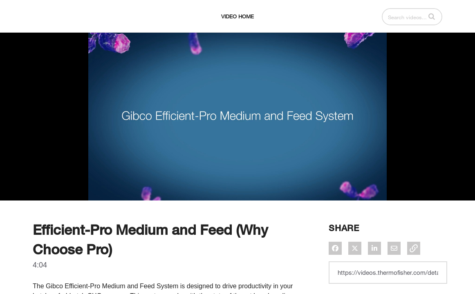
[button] (431, 36)
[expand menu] (50, 37)
